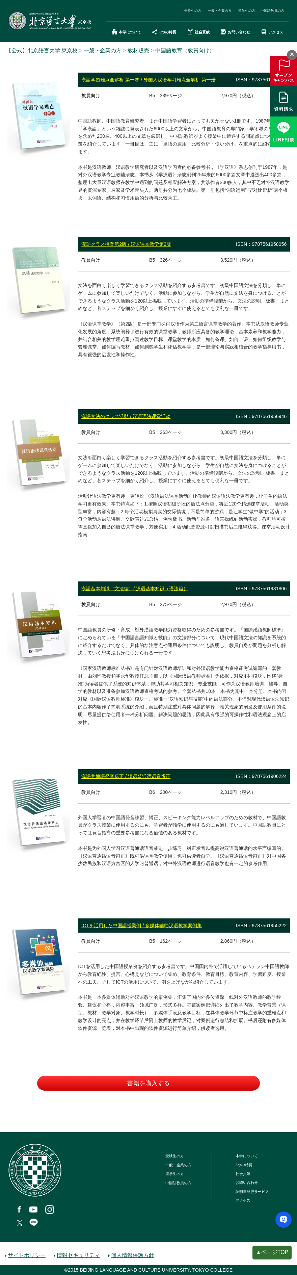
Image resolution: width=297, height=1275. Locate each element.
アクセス (272, 32)
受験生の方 (192, 10)
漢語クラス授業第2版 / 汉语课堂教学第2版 (126, 244)
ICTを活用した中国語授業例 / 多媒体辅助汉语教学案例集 (141, 925)
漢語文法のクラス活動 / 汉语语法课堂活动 (125, 416)
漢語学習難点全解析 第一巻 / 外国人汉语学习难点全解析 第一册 (148, 79)
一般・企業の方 (220, 10)
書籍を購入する (148, 1083)
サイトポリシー (27, 1255)
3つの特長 (164, 32)
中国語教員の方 (272, 10)
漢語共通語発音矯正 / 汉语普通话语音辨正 (125, 776)
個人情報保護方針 (132, 1255)
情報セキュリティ (78, 1255)
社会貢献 (199, 32)
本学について (126, 32)
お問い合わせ (235, 32)
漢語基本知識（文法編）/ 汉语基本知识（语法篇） (134, 588)
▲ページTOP (272, 1252)
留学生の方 (246, 10)
